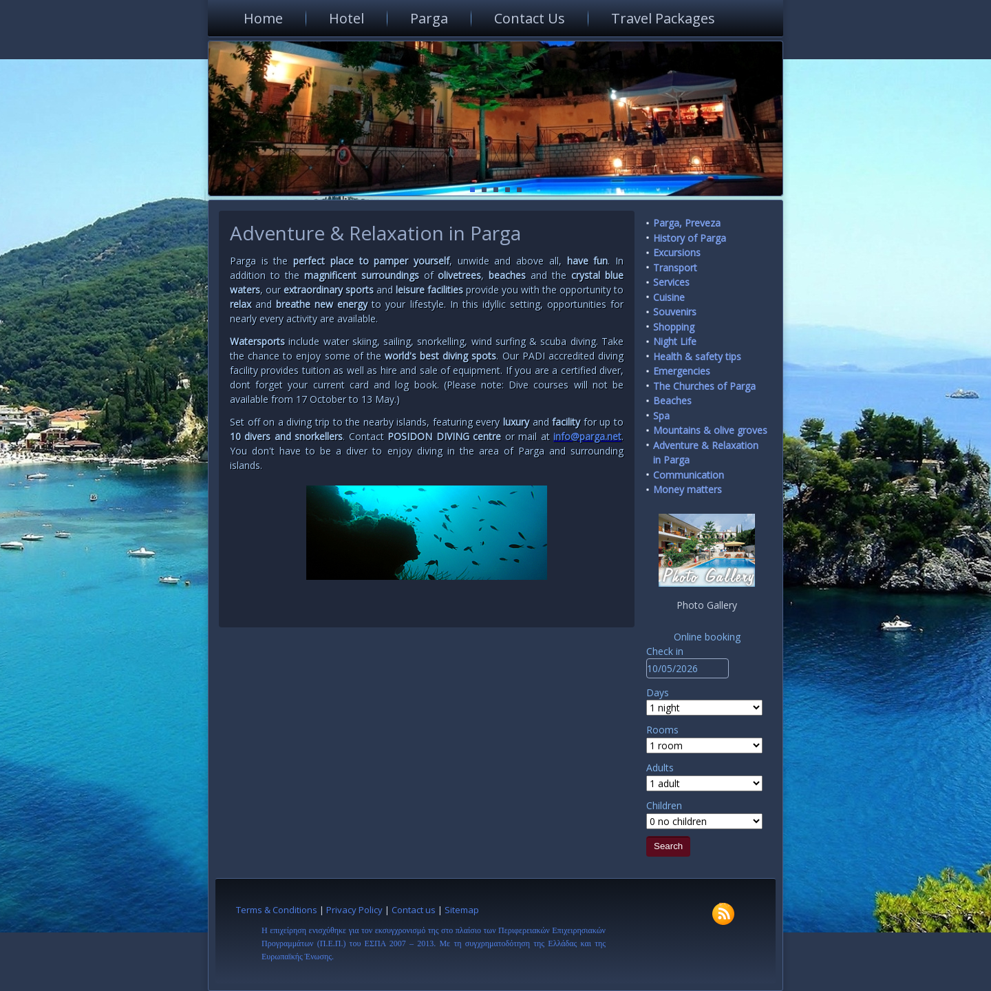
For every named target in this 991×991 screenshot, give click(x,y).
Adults (660, 767)
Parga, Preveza (687, 222)
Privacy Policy (354, 910)
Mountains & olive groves (710, 430)
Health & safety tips (697, 356)
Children (664, 805)
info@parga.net (587, 436)
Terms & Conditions (276, 910)
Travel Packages (663, 18)
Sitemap (462, 910)
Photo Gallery (706, 605)
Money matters (687, 489)
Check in (664, 651)
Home (263, 18)
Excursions (677, 252)
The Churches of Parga (704, 386)
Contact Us (529, 18)
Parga (429, 18)
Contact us (414, 910)
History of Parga (689, 237)
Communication (688, 474)
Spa (661, 415)
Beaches (672, 400)
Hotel (346, 18)
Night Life (674, 341)
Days (657, 692)
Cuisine (669, 297)
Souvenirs (674, 311)
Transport (675, 267)
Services (671, 282)
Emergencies (681, 370)
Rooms (662, 729)
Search (668, 846)
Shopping (673, 326)
